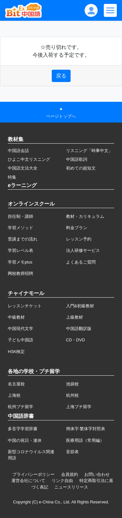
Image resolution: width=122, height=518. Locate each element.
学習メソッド (20, 227)
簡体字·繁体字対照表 (85, 428)
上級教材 (74, 317)
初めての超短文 (81, 168)
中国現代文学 (20, 328)
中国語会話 (18, 150)
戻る (61, 75)
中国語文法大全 (22, 168)
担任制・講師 (20, 216)
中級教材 (16, 317)
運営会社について (28, 480)
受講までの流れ (22, 239)
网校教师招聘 (20, 273)
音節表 (72, 451)
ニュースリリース (71, 487)
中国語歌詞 (76, 159)
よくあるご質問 (81, 262)
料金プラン (76, 227)
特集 (12, 177)
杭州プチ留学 (20, 406)
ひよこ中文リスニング (29, 159)
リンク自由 (62, 480)
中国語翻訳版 (78, 328)
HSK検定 (16, 351)
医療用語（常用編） (85, 440)
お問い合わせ (97, 474)
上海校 (14, 395)
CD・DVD (75, 339)
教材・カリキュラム (85, 216)
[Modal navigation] (110, 10)
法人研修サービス (83, 250)
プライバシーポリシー (33, 474)
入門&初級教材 (80, 305)
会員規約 (69, 474)
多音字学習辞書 (22, 428)
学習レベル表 (20, 250)
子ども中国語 (20, 339)
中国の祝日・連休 (25, 440)
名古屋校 (16, 384)
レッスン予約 (78, 239)
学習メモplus (20, 262)
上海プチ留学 (78, 406)
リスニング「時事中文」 (89, 150)
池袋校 (72, 384)
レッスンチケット (25, 305)
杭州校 (72, 395)
